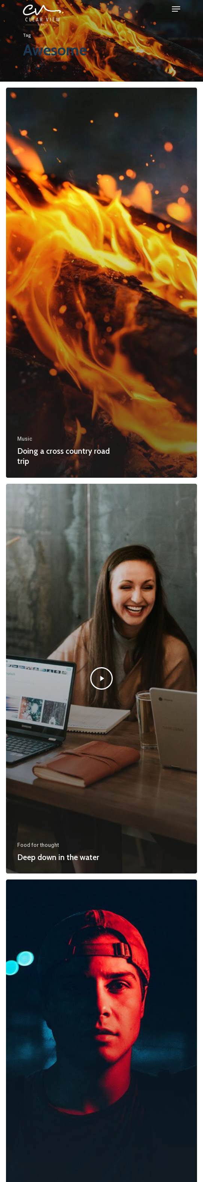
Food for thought (38, 845)
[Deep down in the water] (101, 679)
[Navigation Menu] (176, 9)
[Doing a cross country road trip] (101, 283)
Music (24, 439)
